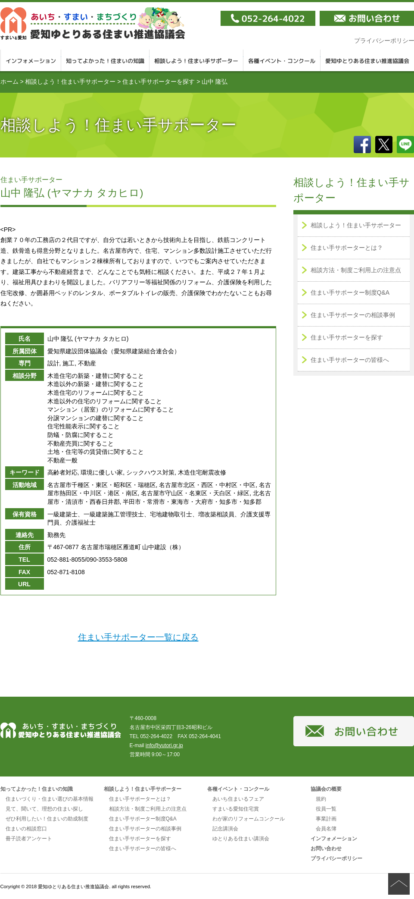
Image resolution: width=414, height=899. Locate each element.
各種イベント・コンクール (282, 60)
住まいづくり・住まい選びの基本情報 (49, 799)
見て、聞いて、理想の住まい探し (44, 809)
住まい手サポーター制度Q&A (350, 292)
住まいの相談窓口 (26, 829)
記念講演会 (225, 829)
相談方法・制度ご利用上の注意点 (356, 270)
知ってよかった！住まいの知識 (105, 60)
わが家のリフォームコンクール (248, 819)
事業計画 (326, 819)
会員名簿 (326, 829)
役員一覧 (326, 809)
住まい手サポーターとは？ (347, 247)
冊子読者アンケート (29, 839)
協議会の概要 (326, 789)
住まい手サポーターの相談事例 (353, 314)
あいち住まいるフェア (238, 799)
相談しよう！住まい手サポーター (196, 60)
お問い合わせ (326, 849)
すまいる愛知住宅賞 (235, 809)
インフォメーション (30, 60)
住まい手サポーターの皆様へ (350, 359)
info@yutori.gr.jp (164, 745)
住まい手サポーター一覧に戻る (138, 637)
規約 (321, 799)
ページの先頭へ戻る (399, 884)
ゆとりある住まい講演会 (240, 839)
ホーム (9, 81)
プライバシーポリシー (336, 858)
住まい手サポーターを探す (158, 81)
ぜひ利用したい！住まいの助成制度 (47, 819)
